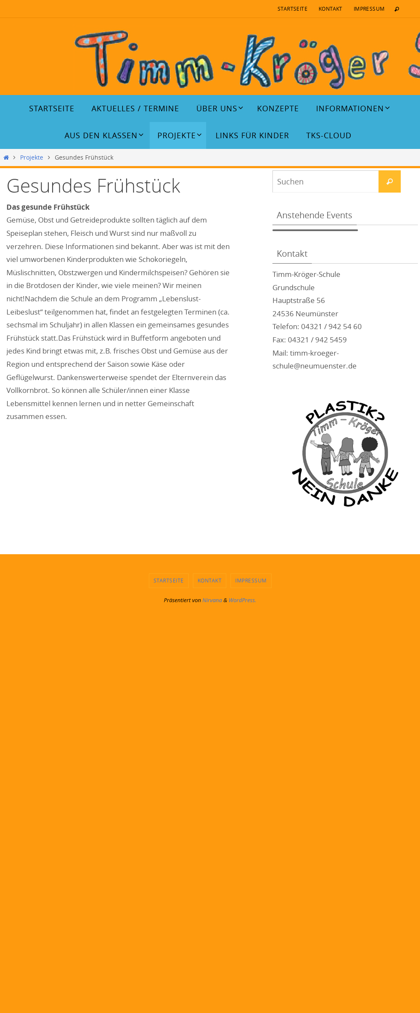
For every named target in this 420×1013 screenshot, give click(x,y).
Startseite (293, 8)
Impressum (369, 8)
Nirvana (212, 600)
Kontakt (331, 8)
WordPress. (243, 600)
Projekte (31, 157)
